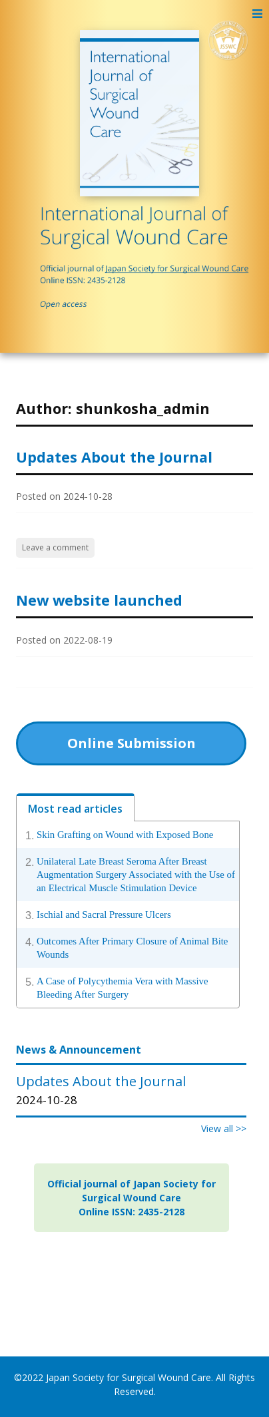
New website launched (99, 600)
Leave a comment (55, 547)
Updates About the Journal (114, 457)
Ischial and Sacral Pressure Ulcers (104, 914)
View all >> (223, 1128)
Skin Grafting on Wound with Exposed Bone (125, 834)
